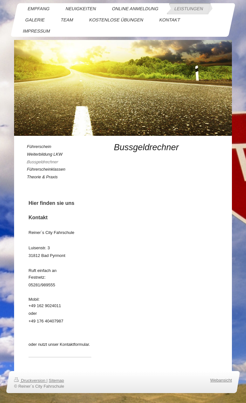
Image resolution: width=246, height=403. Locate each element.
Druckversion (30, 380)
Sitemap (56, 380)
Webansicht (221, 380)
